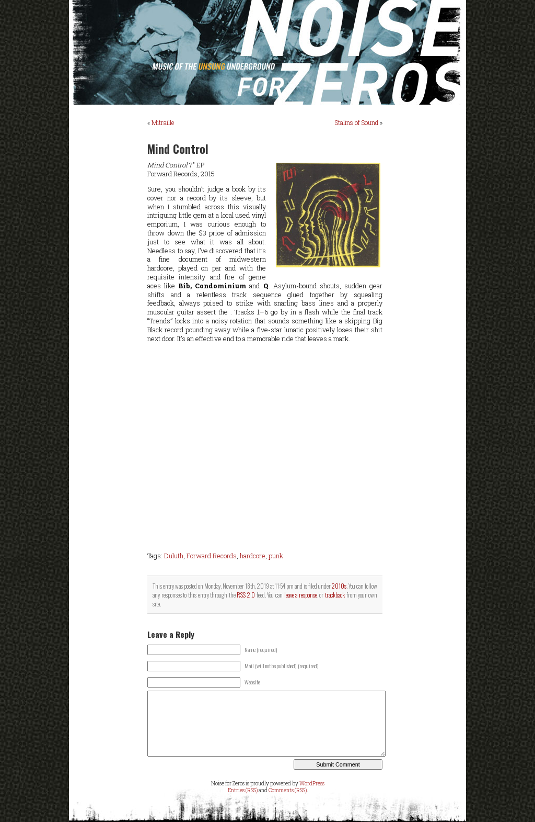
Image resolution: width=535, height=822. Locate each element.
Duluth (173, 555)
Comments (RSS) (288, 790)
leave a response (300, 594)
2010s (339, 585)
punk (276, 555)
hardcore (252, 555)
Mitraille (163, 122)
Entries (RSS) (243, 790)
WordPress (311, 783)
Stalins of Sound (356, 122)
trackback (335, 594)
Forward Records (212, 555)
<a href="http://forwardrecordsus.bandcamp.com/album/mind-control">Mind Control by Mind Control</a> (264, 447)
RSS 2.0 (246, 594)
